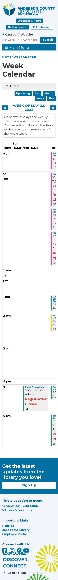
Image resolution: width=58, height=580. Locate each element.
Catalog (10, 34)
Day (51, 98)
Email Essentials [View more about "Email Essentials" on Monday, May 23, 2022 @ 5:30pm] (34, 387)
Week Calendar (25, 57)
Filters (15, 86)
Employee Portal (14, 534)
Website (27, 34)
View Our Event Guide (20, 506)
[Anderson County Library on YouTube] (26, 551)
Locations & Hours (29, 20)
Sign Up (29, 485)
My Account (42, 27)
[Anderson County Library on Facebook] (5, 551)
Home (6, 57)
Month (49, 93)
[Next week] (53, 107)
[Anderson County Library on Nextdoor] (19, 550)
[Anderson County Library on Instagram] (12, 551)
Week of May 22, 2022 (29, 108)
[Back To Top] (29, 573)
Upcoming (23, 93)
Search (48, 39)
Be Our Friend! (17, 27)
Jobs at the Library (16, 530)
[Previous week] (5, 107)
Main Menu (17, 47)
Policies (8, 526)
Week (40, 98)
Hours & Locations (17, 510)
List (37, 93)
